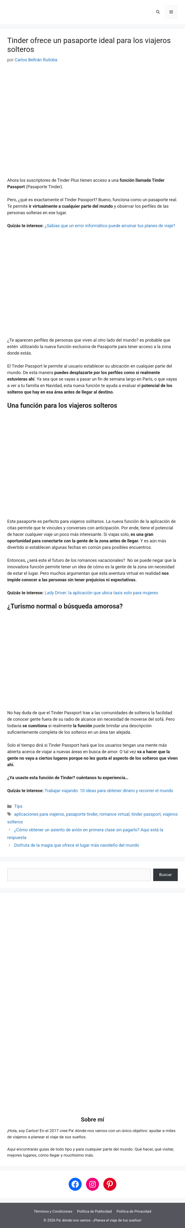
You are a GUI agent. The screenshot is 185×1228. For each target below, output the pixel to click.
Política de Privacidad (134, 1211)
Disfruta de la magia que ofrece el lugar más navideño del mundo (76, 845)
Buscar (165, 874)
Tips (18, 806)
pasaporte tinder (82, 814)
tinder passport (146, 814)
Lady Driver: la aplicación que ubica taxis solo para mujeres (101, 592)
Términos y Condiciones (53, 1211)
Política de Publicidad (94, 1211)
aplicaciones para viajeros (39, 814)
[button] (158, 12)
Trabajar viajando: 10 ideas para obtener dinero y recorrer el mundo (109, 790)
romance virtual (114, 814)
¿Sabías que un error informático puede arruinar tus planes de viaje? (110, 225)
